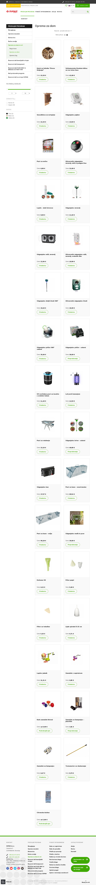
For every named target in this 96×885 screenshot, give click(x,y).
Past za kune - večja (44, 533)
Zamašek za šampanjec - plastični (75, 720)
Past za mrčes (42, 161)
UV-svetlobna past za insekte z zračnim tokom (48, 395)
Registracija (25, 5)
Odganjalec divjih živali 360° (47, 301)
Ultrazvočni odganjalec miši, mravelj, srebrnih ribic (76, 255)
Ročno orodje (12, 41)
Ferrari (11, 103)
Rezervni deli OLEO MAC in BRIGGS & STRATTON (17, 68)
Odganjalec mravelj (73, 208)
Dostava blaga (54, 867)
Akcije (54, 11)
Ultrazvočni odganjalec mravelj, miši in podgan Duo (76, 162)
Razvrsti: (56, 31)
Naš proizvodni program (16, 73)
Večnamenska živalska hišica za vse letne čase (76, 69)
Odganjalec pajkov (73, 115)
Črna (10, 113)
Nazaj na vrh (86, 881)
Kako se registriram (55, 846)
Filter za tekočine (43, 626)
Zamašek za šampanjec (45, 766)
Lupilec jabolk (42, 673)
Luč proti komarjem (73, 394)
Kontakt (24, 19)
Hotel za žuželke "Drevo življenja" (46, 69)
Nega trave (13, 48)
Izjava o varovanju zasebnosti (58, 872)
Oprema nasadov (14, 34)
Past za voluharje (43, 440)
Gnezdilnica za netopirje (46, 115)
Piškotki (8, 881)
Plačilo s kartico (54, 854)
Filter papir (70, 580)
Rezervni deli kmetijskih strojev (18, 60)
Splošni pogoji (53, 870)
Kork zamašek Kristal (45, 720)
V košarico (42, 79)
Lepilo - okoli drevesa (45, 208)
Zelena (11, 118)
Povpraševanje (73, 358)
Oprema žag (13, 55)
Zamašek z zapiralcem (74, 673)
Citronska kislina (43, 812)
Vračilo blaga (53, 862)
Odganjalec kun (43, 487)
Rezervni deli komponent (16, 64)
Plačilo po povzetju (55, 851)
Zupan (11, 105)
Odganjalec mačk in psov (75, 533)
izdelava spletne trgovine (46, 882)
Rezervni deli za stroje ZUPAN (18, 77)
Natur (11, 116)
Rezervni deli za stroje (81, 868)
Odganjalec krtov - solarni (75, 440)
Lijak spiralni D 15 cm (74, 626)
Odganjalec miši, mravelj (46, 254)
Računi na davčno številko (57, 865)
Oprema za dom (14, 52)
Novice (59, 11)
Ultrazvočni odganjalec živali (76, 301)
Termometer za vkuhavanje (76, 766)
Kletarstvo (11, 37)
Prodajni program (27, 11)
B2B (37, 5)
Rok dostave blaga (55, 859)
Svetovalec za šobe (81, 860)
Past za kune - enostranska (76, 487)
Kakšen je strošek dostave (57, 857)
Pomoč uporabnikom (43, 11)
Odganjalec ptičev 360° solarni (45, 348)
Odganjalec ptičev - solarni (76, 347)
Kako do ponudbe (54, 849)
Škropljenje (12, 30)
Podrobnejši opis (44, 731)
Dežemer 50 (41, 580)
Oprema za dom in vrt (15, 45)
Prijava (32, 5)
